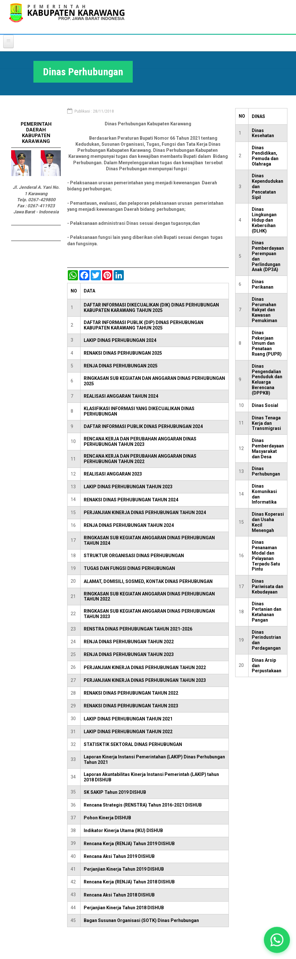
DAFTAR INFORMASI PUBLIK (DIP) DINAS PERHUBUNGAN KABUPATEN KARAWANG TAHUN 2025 (143, 325)
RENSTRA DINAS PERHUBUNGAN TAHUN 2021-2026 (138, 628)
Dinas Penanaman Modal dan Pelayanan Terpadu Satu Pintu (266, 556)
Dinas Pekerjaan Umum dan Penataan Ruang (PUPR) (267, 343)
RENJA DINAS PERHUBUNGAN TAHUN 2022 (129, 641)
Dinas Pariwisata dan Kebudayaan (267, 586)
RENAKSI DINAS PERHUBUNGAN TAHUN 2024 (131, 499)
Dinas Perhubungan (266, 471)
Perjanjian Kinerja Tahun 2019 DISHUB (124, 869)
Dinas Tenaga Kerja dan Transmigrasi (266, 423)
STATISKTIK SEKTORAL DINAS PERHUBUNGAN (133, 744)
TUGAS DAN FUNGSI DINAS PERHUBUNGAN (129, 568)
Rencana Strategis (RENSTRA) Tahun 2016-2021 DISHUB (143, 805)
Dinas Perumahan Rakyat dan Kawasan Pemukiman (264, 310)
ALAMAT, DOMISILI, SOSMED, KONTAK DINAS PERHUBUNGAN (148, 581)
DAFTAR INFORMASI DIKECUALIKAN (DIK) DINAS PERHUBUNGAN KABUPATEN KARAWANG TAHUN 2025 (151, 307)
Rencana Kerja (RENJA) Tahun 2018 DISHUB (129, 881)
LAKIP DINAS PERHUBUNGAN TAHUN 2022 (128, 731)
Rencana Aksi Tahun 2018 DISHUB (119, 894)
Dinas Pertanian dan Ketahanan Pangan (266, 611)
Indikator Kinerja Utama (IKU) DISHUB (123, 830)
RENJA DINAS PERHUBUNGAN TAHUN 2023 (129, 654)
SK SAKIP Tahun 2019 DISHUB (115, 792)
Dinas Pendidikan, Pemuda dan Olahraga (265, 155)
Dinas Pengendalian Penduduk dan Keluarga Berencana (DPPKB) (267, 379)
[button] (277, 939)
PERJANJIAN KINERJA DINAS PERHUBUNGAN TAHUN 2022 (145, 667)
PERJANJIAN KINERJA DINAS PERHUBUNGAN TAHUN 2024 (145, 512)
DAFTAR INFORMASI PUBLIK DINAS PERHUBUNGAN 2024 (143, 426)
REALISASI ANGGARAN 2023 (113, 473)
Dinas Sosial (265, 405)
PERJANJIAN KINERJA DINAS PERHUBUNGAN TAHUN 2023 (145, 680)
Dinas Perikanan (262, 284)
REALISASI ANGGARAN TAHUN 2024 (121, 396)
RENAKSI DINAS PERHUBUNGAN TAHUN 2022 (131, 693)
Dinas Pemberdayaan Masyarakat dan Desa (268, 448)
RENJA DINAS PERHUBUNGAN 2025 (121, 365)
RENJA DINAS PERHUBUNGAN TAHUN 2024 (129, 525)
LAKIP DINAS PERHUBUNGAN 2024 (120, 340)
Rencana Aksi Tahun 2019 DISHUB (119, 856)
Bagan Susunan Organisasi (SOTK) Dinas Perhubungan (141, 920)
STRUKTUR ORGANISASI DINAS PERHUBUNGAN (134, 555)
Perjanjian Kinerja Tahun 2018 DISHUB (124, 907)
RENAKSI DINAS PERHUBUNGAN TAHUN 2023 (131, 705)
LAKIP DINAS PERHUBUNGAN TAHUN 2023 (128, 486)
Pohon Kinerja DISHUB (107, 817)
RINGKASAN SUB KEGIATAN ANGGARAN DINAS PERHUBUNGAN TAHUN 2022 (149, 596)
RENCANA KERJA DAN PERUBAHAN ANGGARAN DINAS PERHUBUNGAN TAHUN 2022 (140, 459)
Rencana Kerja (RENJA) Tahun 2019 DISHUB (129, 843)
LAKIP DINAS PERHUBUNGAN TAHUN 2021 (128, 718)
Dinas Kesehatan (263, 133)
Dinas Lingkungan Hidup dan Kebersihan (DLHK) (264, 220)
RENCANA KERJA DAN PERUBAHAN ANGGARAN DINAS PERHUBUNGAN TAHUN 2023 (140, 441)
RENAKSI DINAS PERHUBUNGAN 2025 (123, 353)
